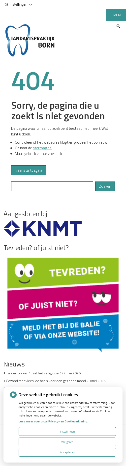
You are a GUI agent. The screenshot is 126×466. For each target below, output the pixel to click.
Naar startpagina (28, 170)
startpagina (42, 148)
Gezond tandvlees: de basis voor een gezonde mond (46, 380)
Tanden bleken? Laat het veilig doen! (33, 373)
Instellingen (67, 431)
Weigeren (67, 442)
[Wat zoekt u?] (52, 186)
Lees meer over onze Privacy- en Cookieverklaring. (53, 421)
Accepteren (67, 452)
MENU (118, 15)
